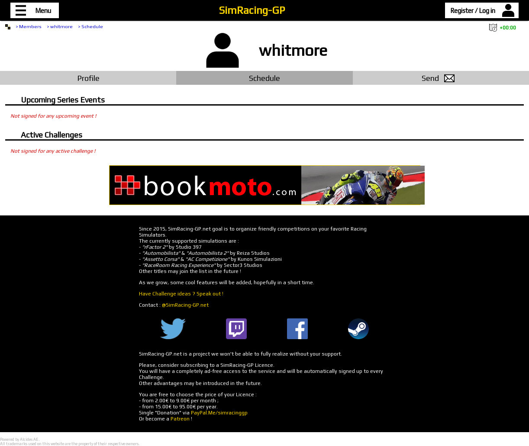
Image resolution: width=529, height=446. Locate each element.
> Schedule (90, 26)
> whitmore (60, 26)
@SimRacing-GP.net (185, 305)
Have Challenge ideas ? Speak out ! (181, 294)
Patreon (180, 419)
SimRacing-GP (252, 10)
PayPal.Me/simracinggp (219, 413)
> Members (29, 26)
